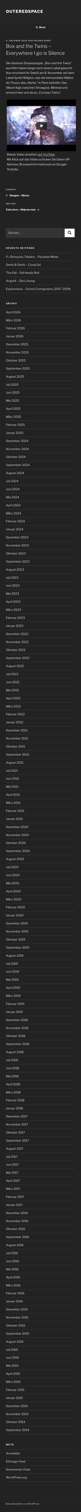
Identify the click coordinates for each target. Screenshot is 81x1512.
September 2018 (17, 1044)
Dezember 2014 (17, 1406)
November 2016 (17, 1221)
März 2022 (13, 706)
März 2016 (13, 1285)
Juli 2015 (12, 1349)
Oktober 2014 (15, 1422)
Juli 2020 (12, 867)
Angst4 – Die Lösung (20, 281)
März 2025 (13, 416)
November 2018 (17, 1028)
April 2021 (13, 794)
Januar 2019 (14, 1012)
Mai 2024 (12, 497)
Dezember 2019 (17, 923)
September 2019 (17, 947)
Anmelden (13, 1453)
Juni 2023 (13, 585)
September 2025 (18, 368)
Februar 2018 (15, 1100)
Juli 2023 (12, 577)
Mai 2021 (12, 786)
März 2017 (13, 1188)
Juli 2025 (12, 384)
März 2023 (13, 609)
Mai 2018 (12, 1076)
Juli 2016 (12, 1253)
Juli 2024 (12, 481)
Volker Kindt (42, 40)
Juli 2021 (12, 770)
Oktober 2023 (16, 553)
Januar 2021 (14, 819)
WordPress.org (16, 1477)
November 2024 (17, 449)
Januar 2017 (14, 1205)
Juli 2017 (12, 1156)
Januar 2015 (14, 1398)
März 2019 (13, 995)
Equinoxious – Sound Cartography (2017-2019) (38, 289)
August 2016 (15, 1245)
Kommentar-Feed (18, 1469)
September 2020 (18, 851)
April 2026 (13, 312)
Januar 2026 (14, 336)
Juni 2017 (12, 1164)
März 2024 (13, 513)
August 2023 (15, 569)
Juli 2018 (12, 1060)
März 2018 (13, 1092)
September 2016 (17, 1237)
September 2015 (17, 1333)
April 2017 (13, 1180)
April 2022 (13, 698)
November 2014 (17, 1414)
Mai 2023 (12, 593)
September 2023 (18, 561)
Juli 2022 (12, 674)
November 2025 (17, 352)
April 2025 (13, 408)
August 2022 (15, 666)
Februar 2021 (15, 811)
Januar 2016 (14, 1301)
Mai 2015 (12, 1365)
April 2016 (13, 1277)
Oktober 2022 (16, 650)
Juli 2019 (12, 963)
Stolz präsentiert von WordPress (22, 1503)
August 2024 (15, 473)
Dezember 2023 (17, 537)
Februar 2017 (15, 1197)
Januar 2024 (14, 529)
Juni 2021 (12, 778)
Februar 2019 (15, 1004)
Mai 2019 (12, 979)
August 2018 (15, 1052)
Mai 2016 (12, 1269)
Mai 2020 (12, 883)
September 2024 (18, 465)
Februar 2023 (15, 618)
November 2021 (17, 738)
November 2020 (17, 835)
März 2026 (13, 320)
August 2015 (15, 1341)
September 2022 (18, 658)
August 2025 (15, 376)
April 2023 (13, 601)
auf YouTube (46, 154)
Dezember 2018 (17, 1020)
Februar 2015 (15, 1390)
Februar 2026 (15, 328)
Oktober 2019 (15, 939)
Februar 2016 (15, 1293)
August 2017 (14, 1148)
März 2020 (13, 899)
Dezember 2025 (17, 344)
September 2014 (17, 1430)
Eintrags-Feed (15, 1461)
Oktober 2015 (15, 1325)
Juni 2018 (12, 1068)
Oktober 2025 (16, 360)
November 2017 (17, 1124)
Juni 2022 (12, 682)
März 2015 (13, 1381)
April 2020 (13, 891)
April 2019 (13, 987)
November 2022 (17, 642)
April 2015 (13, 1373)
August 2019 (15, 955)
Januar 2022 (14, 722)
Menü (40, 27)
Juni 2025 (13, 392)
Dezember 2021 (17, 730)
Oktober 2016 (15, 1229)
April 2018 (13, 1084)
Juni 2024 (13, 489)
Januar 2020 (14, 915)
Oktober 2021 (15, 746)
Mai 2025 (12, 400)
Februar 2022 (15, 714)
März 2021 (13, 802)
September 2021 (17, 754)
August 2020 (15, 859)
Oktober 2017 (15, 1132)
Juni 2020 (13, 875)
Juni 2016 (12, 1261)
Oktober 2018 (15, 1036)
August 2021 (14, 762)
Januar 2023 (14, 626)
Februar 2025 (15, 424)
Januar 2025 (14, 433)
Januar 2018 (14, 1108)
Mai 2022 (12, 690)
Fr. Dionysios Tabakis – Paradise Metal (32, 256)
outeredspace (24, 11)
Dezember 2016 (17, 1213)
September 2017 (17, 1140)
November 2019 (17, 931)
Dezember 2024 (17, 441)
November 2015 (17, 1317)
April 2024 (13, 505)
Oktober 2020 (16, 843)
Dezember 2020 (17, 827)
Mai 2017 (12, 1172)
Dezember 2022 (17, 634)
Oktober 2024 (16, 457)
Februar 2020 (15, 907)
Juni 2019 (12, 971)
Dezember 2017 (17, 1116)
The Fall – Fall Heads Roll (22, 272)
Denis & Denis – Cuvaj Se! (23, 264)
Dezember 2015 (17, 1309)
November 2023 (17, 545)
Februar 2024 (15, 521)
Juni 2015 (12, 1357)
